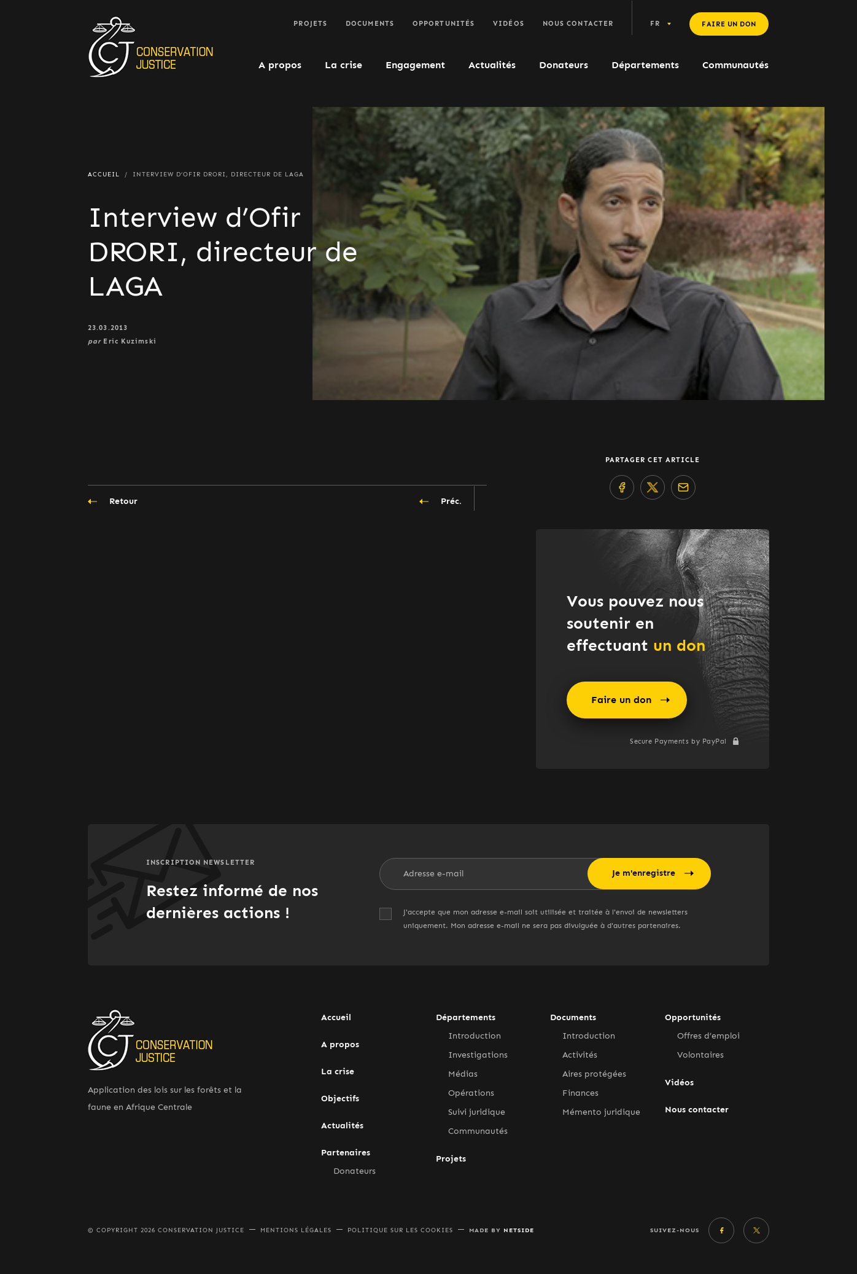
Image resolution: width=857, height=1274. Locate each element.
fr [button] (655, 24)
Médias (463, 1074)
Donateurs (563, 65)
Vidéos (508, 24)
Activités (579, 1055)
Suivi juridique (476, 1112)
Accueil (336, 1017)
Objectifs (340, 1098)
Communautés (735, 65)
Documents (370, 24)
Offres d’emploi (708, 1036)
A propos (279, 65)
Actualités (492, 65)
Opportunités (444, 24)
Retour (113, 501)
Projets (310, 24)
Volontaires (700, 1055)
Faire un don (729, 24)
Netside (518, 1230)
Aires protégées (594, 1074)
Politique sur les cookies (400, 1230)
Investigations (478, 1055)
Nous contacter (578, 24)
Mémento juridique (601, 1112)
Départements (645, 65)
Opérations (471, 1093)
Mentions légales (296, 1230)
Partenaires (345, 1152)
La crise (343, 65)
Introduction (474, 1036)
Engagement (415, 65)
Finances (580, 1093)
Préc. (440, 501)
